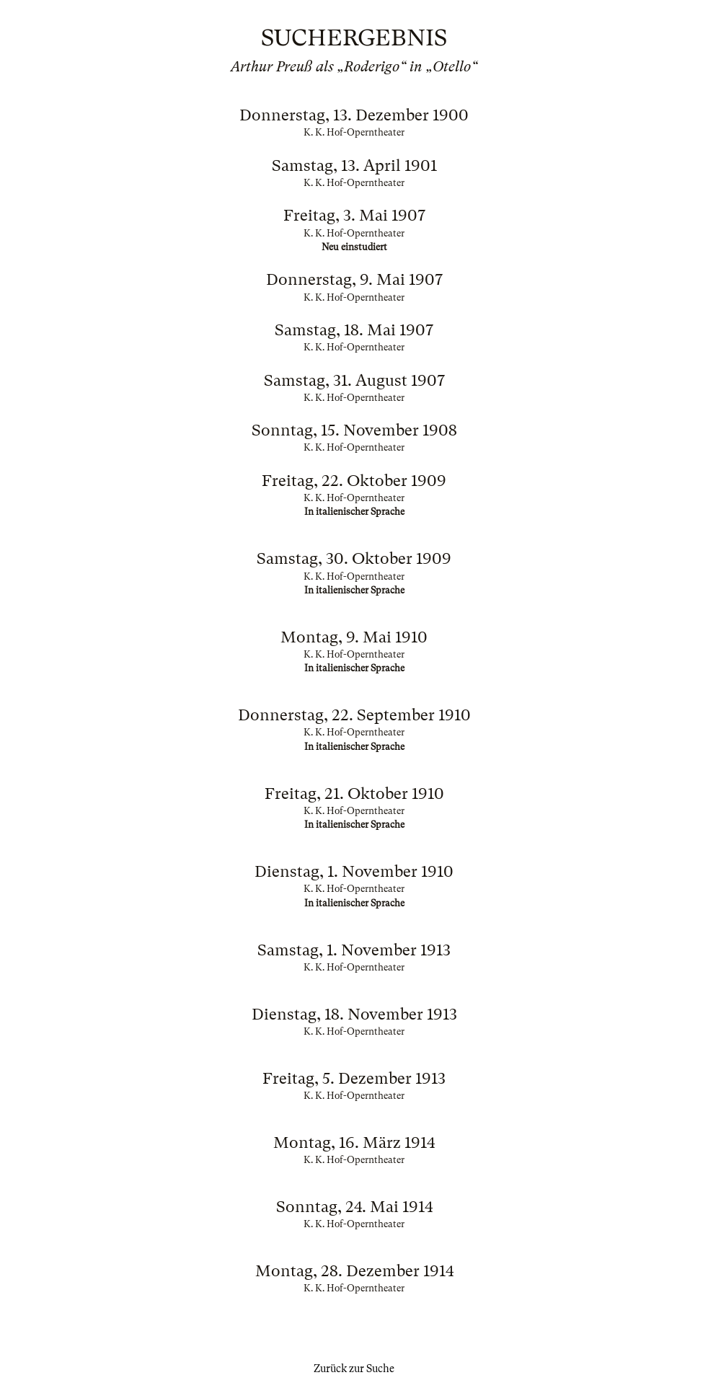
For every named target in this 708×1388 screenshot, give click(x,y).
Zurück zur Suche (354, 1368)
